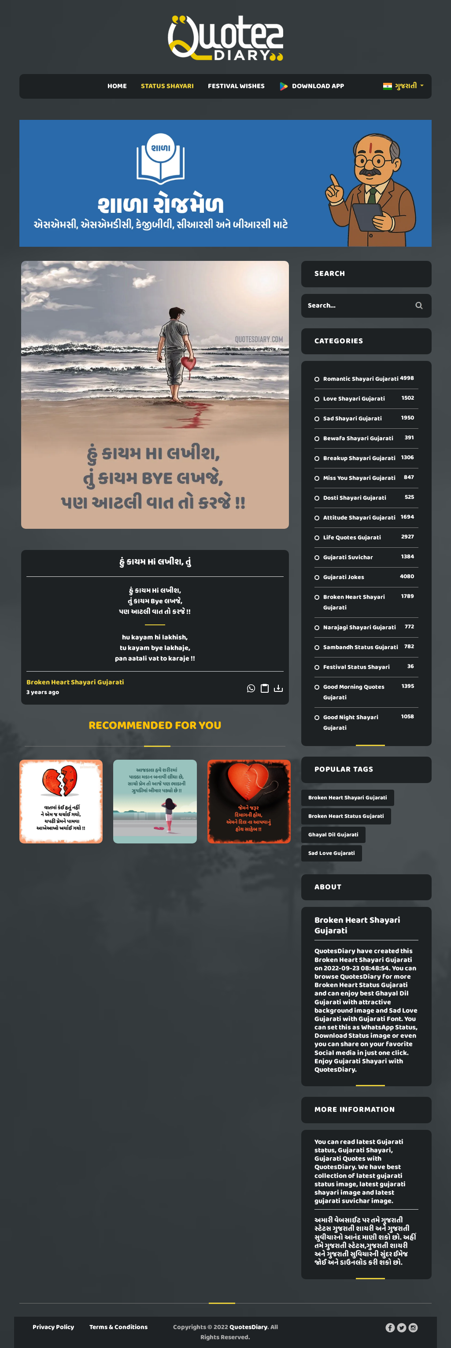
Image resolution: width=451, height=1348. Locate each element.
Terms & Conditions (118, 1327)
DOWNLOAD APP (311, 86)
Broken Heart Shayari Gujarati (75, 682)
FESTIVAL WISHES (236, 86)
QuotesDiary (248, 1327)
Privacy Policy (53, 1327)
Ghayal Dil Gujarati (333, 834)
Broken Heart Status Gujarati (346, 816)
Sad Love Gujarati (331, 853)
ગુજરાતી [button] (400, 86)
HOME (117, 86)
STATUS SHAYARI (167, 86)
